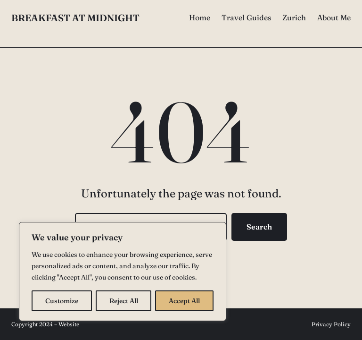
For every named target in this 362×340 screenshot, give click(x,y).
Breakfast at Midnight (75, 18)
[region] (122, 271)
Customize (61, 301)
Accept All (184, 301)
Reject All (123, 301)
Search (259, 226)
